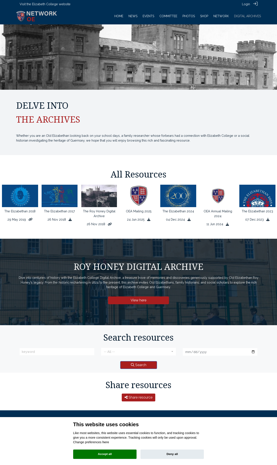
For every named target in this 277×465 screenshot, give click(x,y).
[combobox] (138, 351)
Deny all (172, 454)
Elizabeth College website (51, 4)
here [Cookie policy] (105, 442)
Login (246, 4)
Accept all (105, 454)
